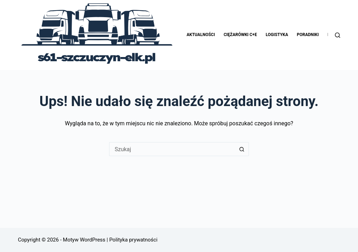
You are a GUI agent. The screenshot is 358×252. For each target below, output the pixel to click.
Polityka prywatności (133, 240)
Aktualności (201, 34)
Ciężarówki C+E (240, 34)
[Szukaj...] (172, 149)
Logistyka (277, 34)
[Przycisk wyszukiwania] (242, 149)
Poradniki (308, 34)
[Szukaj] (337, 35)
